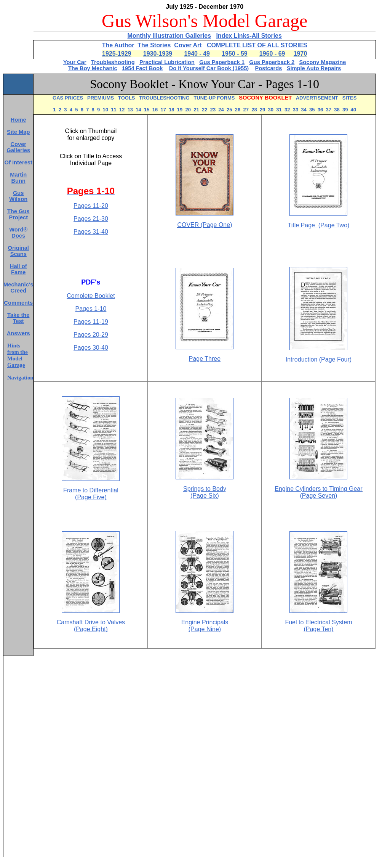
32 (287, 110)
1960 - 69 (272, 53)
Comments (18, 303)
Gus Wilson (18, 196)
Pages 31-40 (91, 231)
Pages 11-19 (91, 321)
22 (204, 110)
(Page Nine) (205, 629)
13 (130, 110)
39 (345, 110)
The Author (118, 45)
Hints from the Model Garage (17, 355)
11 (113, 110)
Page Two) (332, 225)
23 (213, 110)
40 (353, 110)
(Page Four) (334, 359)
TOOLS (126, 98)
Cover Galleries (18, 147)
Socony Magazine (322, 62)
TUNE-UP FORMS (214, 98)
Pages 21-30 (91, 218)
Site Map (18, 132)
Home (18, 120)
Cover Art (187, 45)
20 (188, 110)
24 (221, 110)
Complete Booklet (91, 296)
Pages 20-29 (91, 334)
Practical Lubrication (167, 62)
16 (155, 110)
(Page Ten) (318, 629)
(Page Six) (204, 495)
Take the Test (18, 318)
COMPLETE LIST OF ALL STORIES (257, 45)
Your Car (74, 62)
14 (138, 110)
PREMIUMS (100, 98)
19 (179, 110)
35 (312, 110)
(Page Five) (91, 497)
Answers (18, 333)
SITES (349, 98)
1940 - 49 (197, 53)
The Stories (154, 45)
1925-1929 (116, 53)
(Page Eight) (91, 629)
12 (122, 110)
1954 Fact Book (142, 68)
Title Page (301, 225)
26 (237, 110)
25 (229, 110)
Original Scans (18, 251)
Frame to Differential (90, 490)
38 (336, 110)
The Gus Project (18, 214)
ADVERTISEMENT (317, 98)
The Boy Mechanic (92, 68)
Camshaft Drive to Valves (91, 622)
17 (163, 110)
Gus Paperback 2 (271, 62)
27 (245, 110)
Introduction (302, 359)
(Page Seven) (318, 495)
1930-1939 (158, 53)
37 (328, 110)
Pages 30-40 (91, 347)
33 (295, 110)
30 (270, 110)
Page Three (205, 358)
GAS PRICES (68, 98)
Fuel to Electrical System (318, 622)
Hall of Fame (18, 269)
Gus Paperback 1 (222, 62)
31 (278, 110)
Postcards (268, 68)
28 (254, 110)
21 (196, 110)
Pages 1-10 (91, 308)
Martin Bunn (18, 178)
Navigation (20, 378)
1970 (300, 53)
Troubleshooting (113, 62)
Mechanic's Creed (18, 287)
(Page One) (216, 225)
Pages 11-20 (91, 206)
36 (320, 110)
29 (262, 110)
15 (146, 110)
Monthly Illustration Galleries (169, 35)
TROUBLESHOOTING (164, 98)
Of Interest (18, 162)
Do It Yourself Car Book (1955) (209, 68)
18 (171, 110)
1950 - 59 (235, 53)
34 (303, 110)
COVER (188, 225)
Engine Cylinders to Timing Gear (318, 488)
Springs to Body (204, 488)
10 (105, 110)
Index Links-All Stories (248, 35)
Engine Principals (205, 622)
